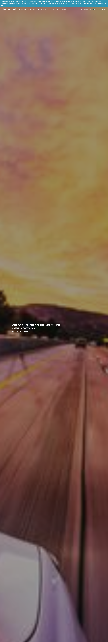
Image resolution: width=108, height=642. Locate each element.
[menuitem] (86, 10)
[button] (100, 10)
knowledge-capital (26, 331)
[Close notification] (105, 3)
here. (2, 5)
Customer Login (87, 9)
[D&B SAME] (9, 9)
